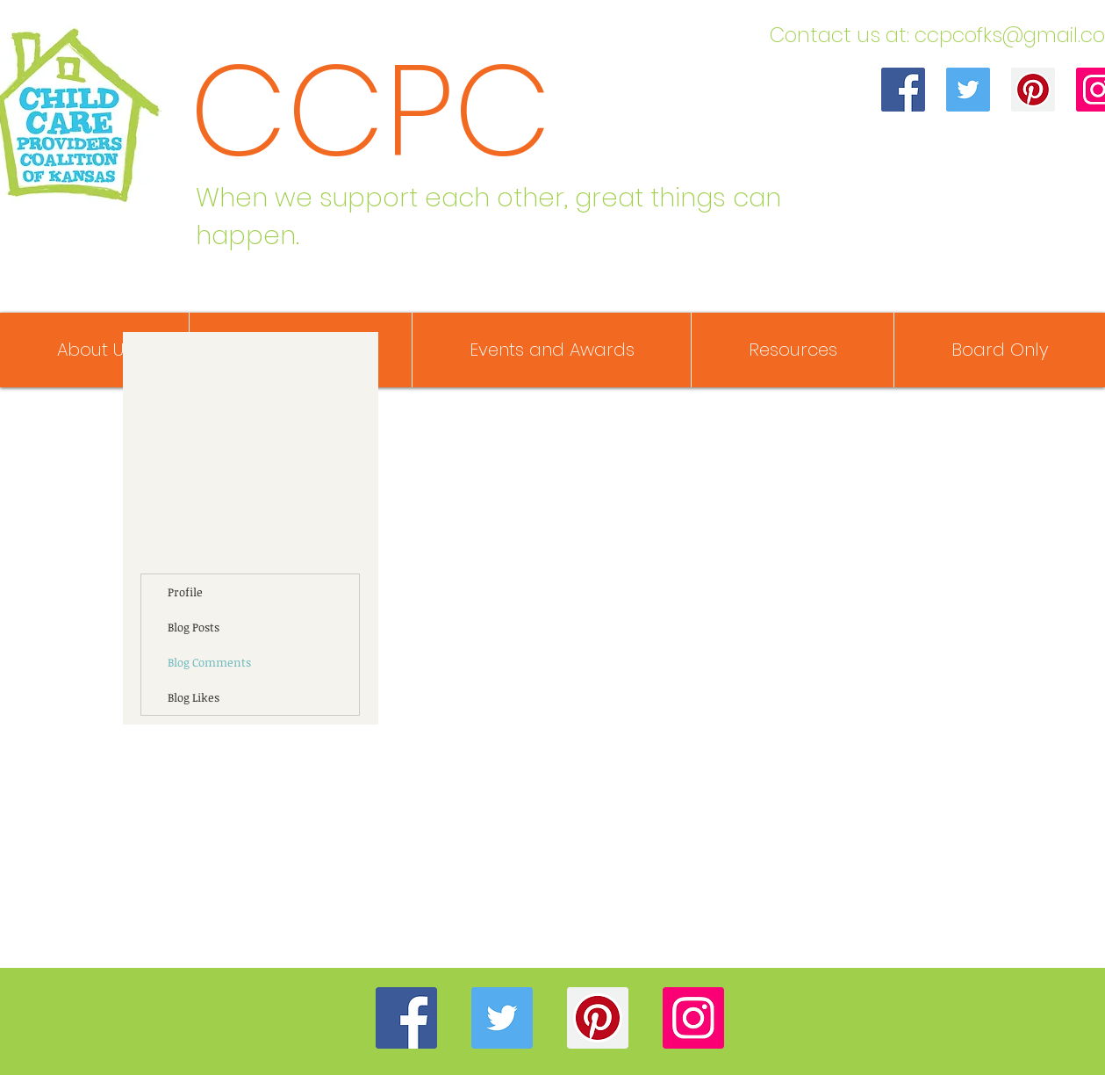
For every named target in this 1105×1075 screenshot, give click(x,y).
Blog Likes (193, 697)
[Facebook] (903, 90)
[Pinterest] (1033, 90)
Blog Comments (209, 662)
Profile (185, 592)
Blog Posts (193, 627)
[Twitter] (968, 90)
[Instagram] (693, 1018)
